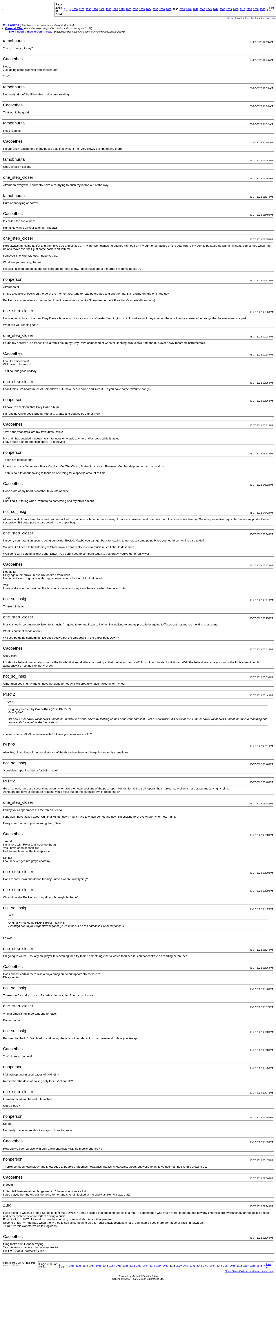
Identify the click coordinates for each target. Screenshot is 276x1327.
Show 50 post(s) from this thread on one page (249, 1271)
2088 (235, 9)
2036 (162, 9)
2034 (148, 9)
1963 (108, 9)
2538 (262, 9)
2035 (155, 9)
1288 (81, 9)
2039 (182, 9)
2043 (209, 9)
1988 (115, 9)
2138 (249, 9)
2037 (168, 9)
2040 (188, 9)
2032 (135, 9)
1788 (95, 9)
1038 (75, 9)
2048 (222, 9)
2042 (202, 9)
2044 (215, 9)
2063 (229, 9)
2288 (255, 9)
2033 (142, 9)
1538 (88, 9)
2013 (121, 9)
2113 (242, 9)
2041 (195, 9)
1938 (101, 9)
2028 (128, 9)
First (66, 9)
